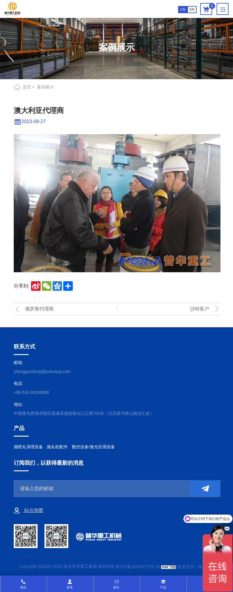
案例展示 (45, 87)
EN (192, 9)
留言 (116, 587)
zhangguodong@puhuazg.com (42, 371)
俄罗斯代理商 (39, 308)
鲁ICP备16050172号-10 (138, 566)
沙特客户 (199, 308)
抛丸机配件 (57, 446)
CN (182, 9)
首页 (27, 87)
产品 (163, 587)
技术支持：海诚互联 (196, 566)
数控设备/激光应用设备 (93, 446)
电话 (23, 587)
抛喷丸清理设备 (28, 446)
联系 (70, 587)
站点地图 (28, 510)
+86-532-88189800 (31, 392)
